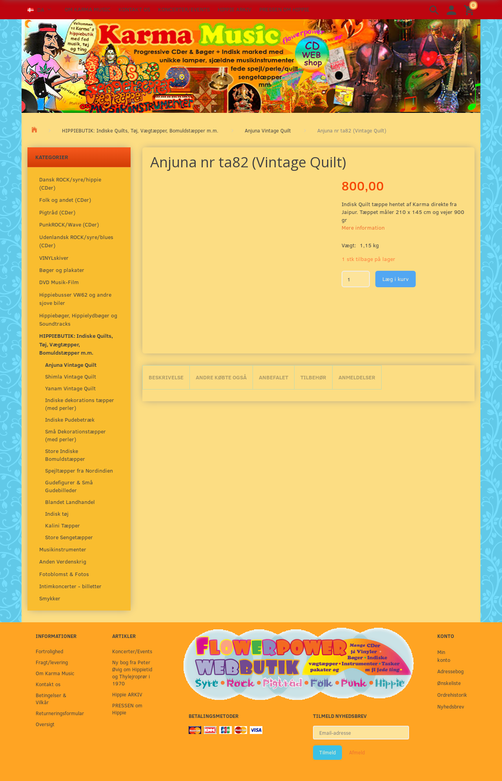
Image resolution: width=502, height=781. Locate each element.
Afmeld (357, 752)
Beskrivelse (166, 377)
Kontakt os (134, 9)
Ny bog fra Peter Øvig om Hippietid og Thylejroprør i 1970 (132, 673)
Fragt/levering (52, 662)
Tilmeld (327, 752)
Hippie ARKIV (234, 9)
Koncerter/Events (184, 9)
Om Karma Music (88, 9)
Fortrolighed (49, 651)
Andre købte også (221, 377)
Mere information (363, 227)
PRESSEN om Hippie (284, 9)
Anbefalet (273, 377)
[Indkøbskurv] (470, 9)
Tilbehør (313, 377)
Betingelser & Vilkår (51, 698)
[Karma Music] (251, 65)
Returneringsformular (58, 713)
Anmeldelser (356, 377)
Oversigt (45, 724)
